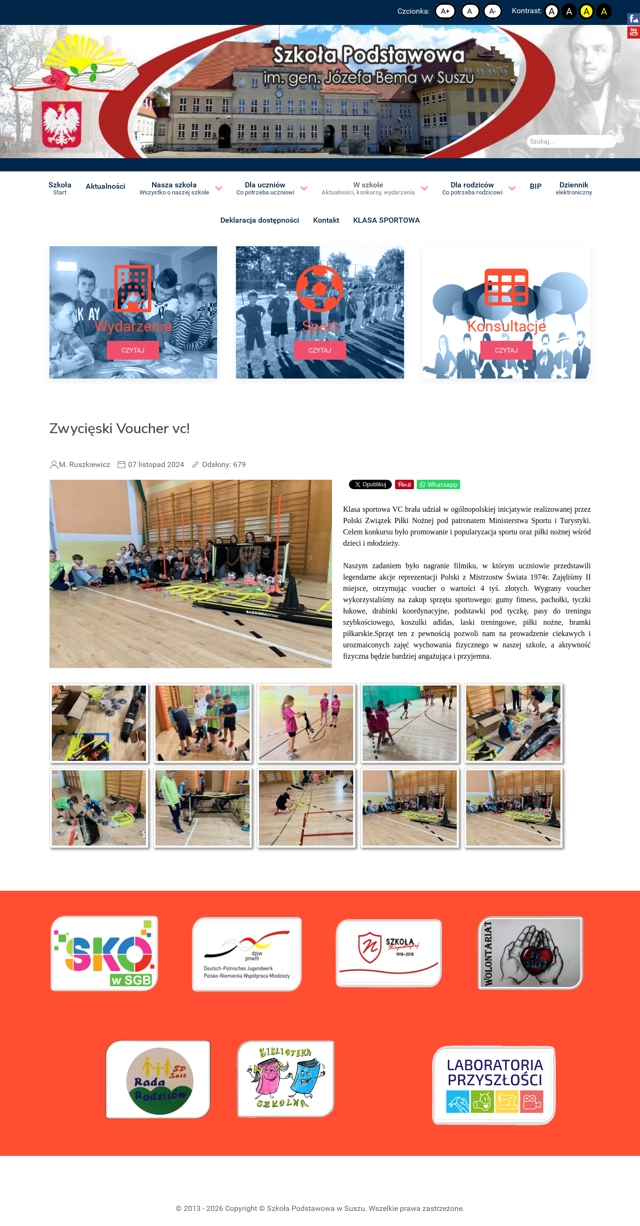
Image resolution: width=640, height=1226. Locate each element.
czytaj (133, 350)
